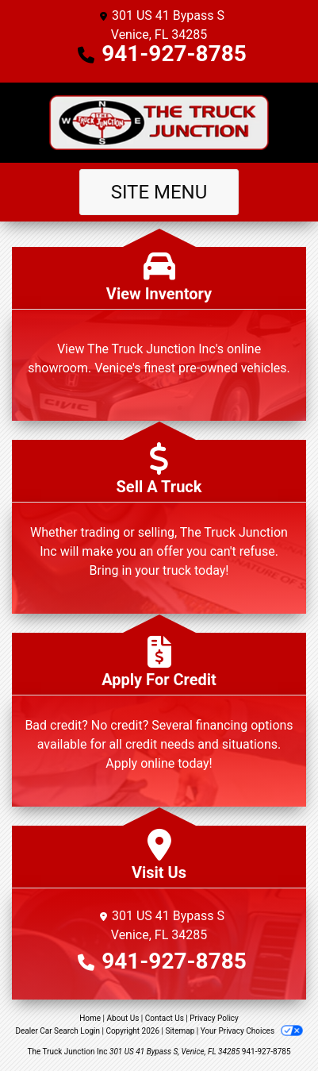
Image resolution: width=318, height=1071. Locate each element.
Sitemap (179, 1031)
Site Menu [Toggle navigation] (159, 192)
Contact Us (164, 1018)
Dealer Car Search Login (57, 1031)
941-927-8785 (174, 53)
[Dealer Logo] (159, 122)
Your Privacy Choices (252, 1031)
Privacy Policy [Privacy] (214, 1018)
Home (90, 1018)
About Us (123, 1018)
